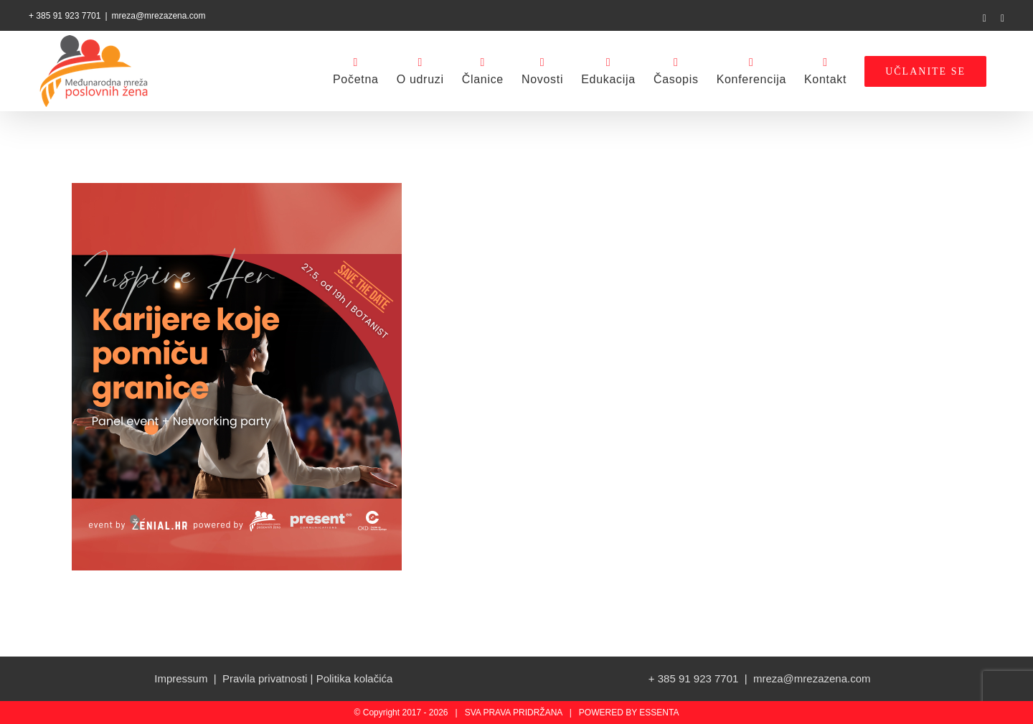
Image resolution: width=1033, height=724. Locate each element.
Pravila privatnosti (264, 678)
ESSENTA (659, 712)
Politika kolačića (354, 678)
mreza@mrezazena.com (159, 16)
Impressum (180, 678)
